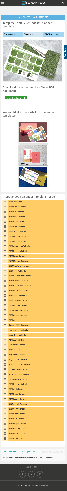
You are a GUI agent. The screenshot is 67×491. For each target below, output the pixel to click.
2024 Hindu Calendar (17, 394)
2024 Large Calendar (17, 424)
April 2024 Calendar (17, 340)
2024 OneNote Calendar (18, 281)
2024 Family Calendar (18, 236)
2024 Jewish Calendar (18, 404)
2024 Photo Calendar (17, 222)
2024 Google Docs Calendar (20, 286)
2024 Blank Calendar (17, 207)
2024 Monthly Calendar (18, 261)
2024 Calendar (15, 320)
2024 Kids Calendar (17, 414)
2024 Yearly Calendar (17, 271)
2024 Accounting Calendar (20, 246)
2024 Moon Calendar (17, 241)
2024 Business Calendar (19, 251)
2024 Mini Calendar (17, 433)
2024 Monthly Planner (18, 305)
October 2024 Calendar (18, 369)
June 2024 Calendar (17, 350)
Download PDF (14, 98)
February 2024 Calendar (18, 330)
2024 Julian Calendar (17, 231)
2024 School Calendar (18, 315)
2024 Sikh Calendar (17, 409)
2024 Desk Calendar (17, 419)
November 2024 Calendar (19, 374)
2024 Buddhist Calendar (19, 384)
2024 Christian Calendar (19, 389)
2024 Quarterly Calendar (19, 266)
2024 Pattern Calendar (18, 438)
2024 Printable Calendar (19, 310)
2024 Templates (15, 202)
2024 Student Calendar (18, 300)
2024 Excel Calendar (17, 226)
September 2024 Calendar (19, 364)
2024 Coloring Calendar (18, 429)
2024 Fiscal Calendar (17, 256)
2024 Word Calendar (17, 217)
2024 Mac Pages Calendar (19, 291)
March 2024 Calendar (17, 335)
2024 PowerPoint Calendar (20, 276)
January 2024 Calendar (18, 325)
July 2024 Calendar (17, 355)
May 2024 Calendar (17, 345)
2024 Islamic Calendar (18, 399)
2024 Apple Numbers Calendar (21, 295)
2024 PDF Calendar (17, 212)
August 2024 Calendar (18, 360)
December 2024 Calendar (19, 379)
